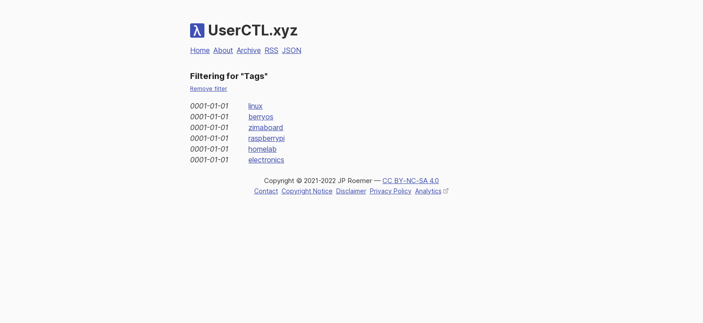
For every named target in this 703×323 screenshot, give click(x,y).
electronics (266, 159)
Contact (266, 191)
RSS (271, 50)
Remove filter (208, 88)
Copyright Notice (307, 191)
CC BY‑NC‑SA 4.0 (410, 180)
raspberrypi (266, 138)
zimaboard (265, 127)
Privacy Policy (391, 191)
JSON (291, 50)
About (223, 50)
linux (255, 105)
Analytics (428, 191)
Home (200, 50)
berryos (260, 116)
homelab (262, 148)
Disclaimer (351, 191)
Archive (249, 50)
